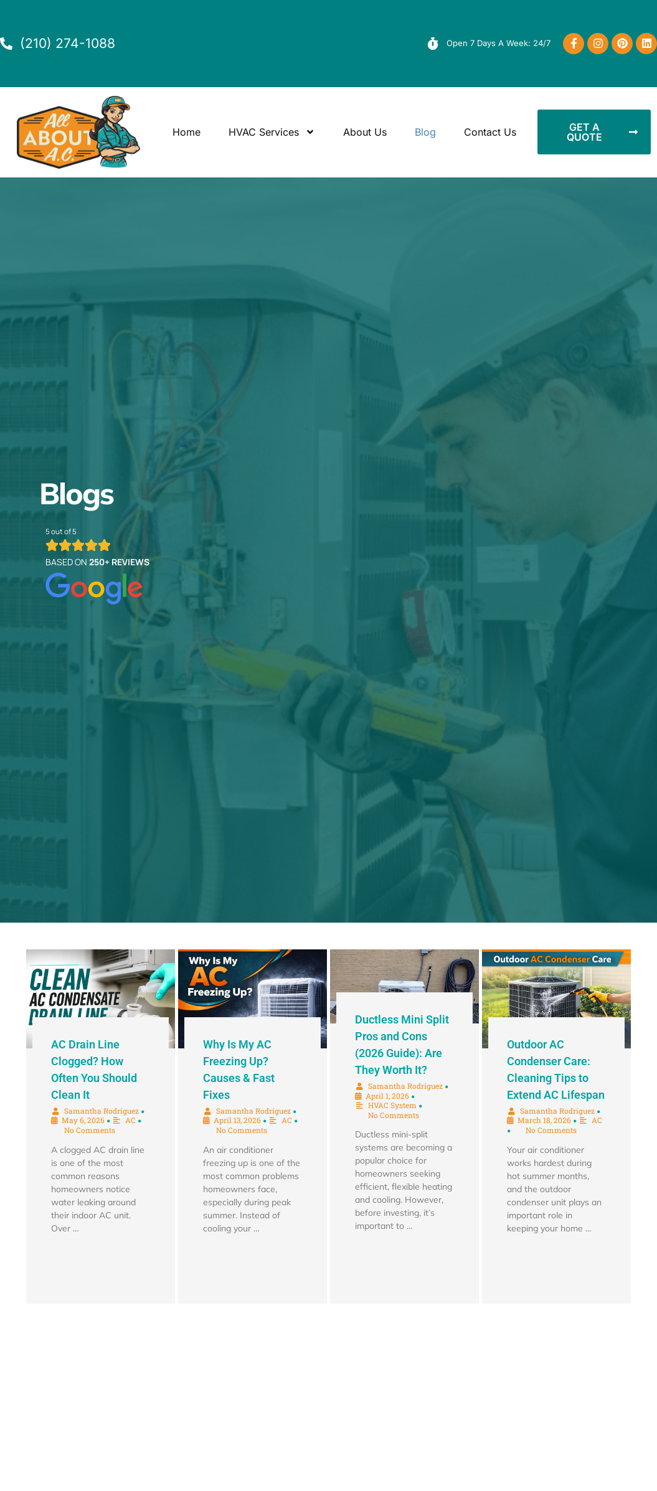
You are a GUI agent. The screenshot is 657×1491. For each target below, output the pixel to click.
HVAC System (392, 1105)
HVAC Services (272, 132)
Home (187, 132)
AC (130, 1120)
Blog (425, 132)
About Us (365, 132)
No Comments (89, 1130)
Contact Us (490, 132)
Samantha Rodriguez (101, 1111)
